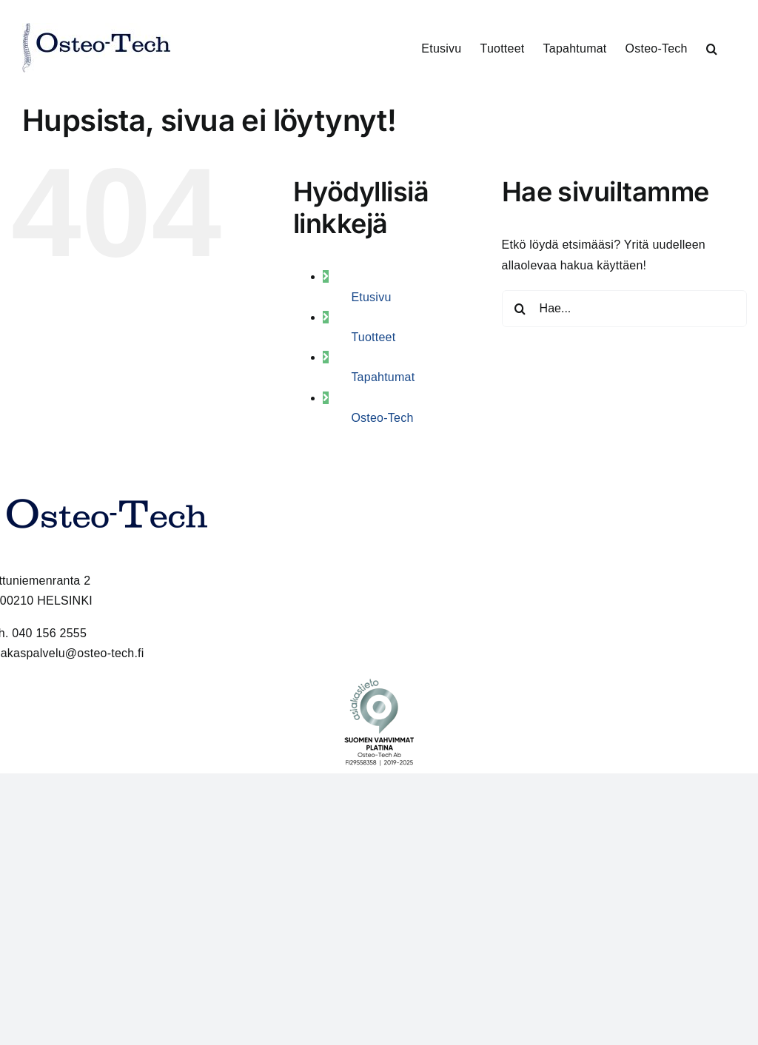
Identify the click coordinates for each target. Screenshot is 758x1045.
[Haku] (520, 308)
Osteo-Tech (382, 417)
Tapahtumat (383, 377)
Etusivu (371, 297)
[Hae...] (624, 308)
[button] (711, 47)
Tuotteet (373, 337)
